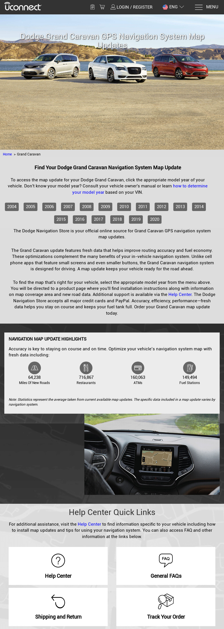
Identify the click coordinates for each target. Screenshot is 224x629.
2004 (11, 206)
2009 (105, 206)
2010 (124, 206)
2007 (68, 206)
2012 (161, 206)
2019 (136, 219)
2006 (49, 206)
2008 (86, 206)
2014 (199, 206)
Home (7, 154)
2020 (154, 219)
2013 (180, 206)
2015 (61, 219)
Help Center (179, 294)
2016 (79, 219)
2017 (98, 219)
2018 (117, 219)
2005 (30, 206)
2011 (142, 206)
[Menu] (206, 7)
